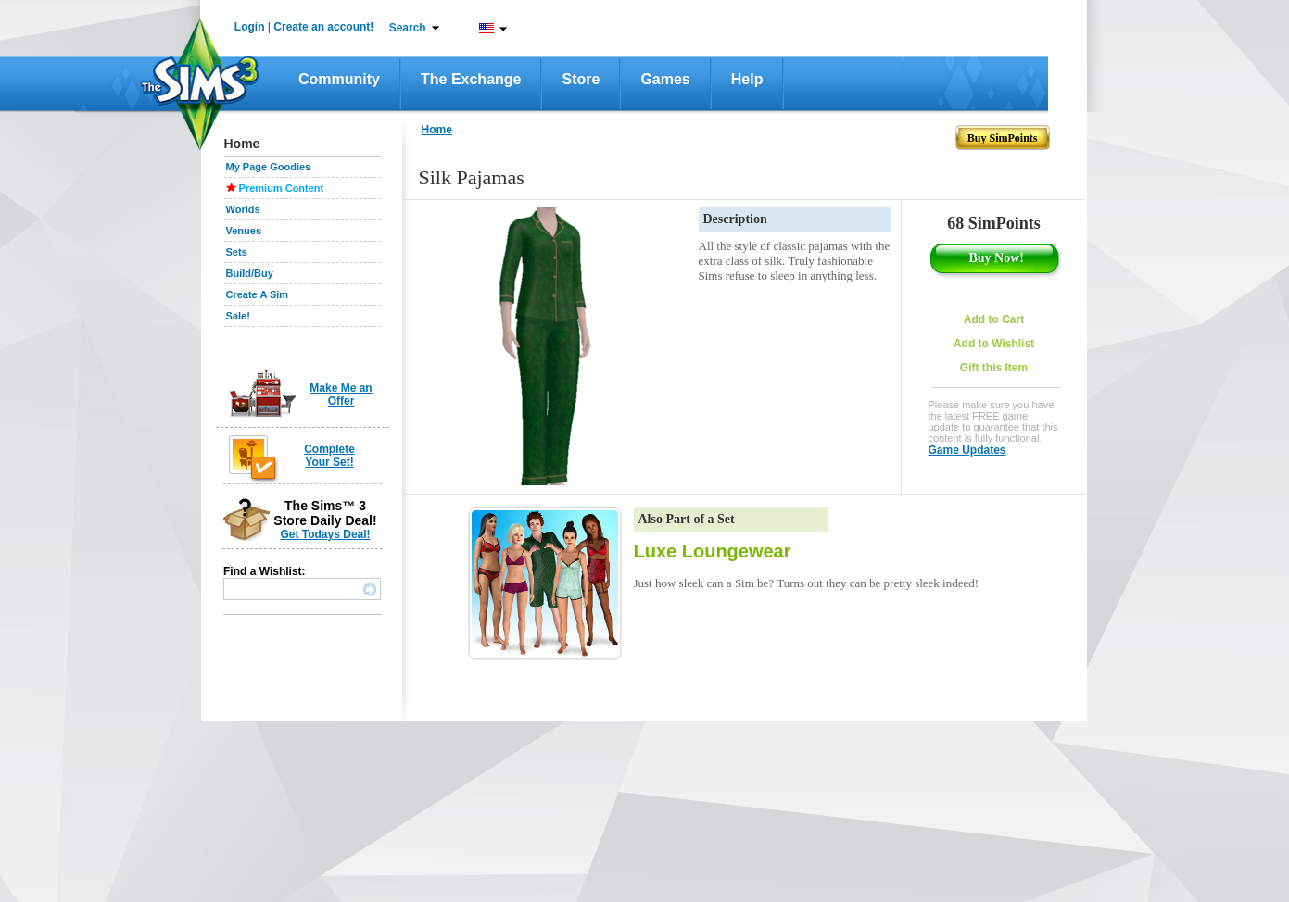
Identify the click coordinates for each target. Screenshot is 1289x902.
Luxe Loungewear (712, 551)
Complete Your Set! (329, 456)
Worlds (243, 209)
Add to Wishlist (994, 343)
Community (339, 79)
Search (407, 27)
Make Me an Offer (341, 394)
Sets (236, 251)
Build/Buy (249, 273)
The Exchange (471, 79)
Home (437, 129)
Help (747, 79)
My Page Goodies (268, 166)
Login (249, 26)
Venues (244, 230)
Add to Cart (994, 319)
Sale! (238, 315)
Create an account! (323, 26)
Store (581, 79)
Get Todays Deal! (325, 534)
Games (664, 79)
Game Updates (967, 450)
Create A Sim (257, 294)
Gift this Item (994, 367)
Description (735, 219)
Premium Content (281, 188)
